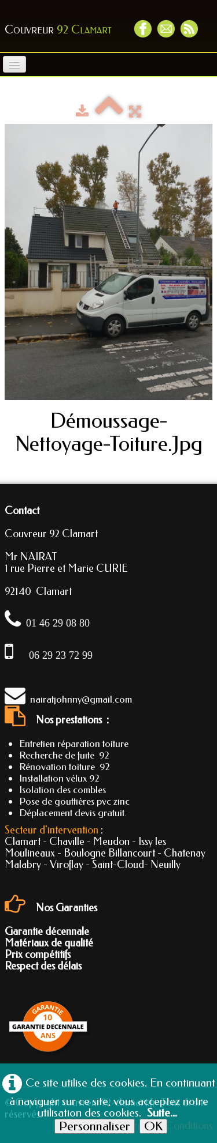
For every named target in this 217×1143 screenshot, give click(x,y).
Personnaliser (94, 1126)
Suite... (162, 1112)
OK (153, 1126)
